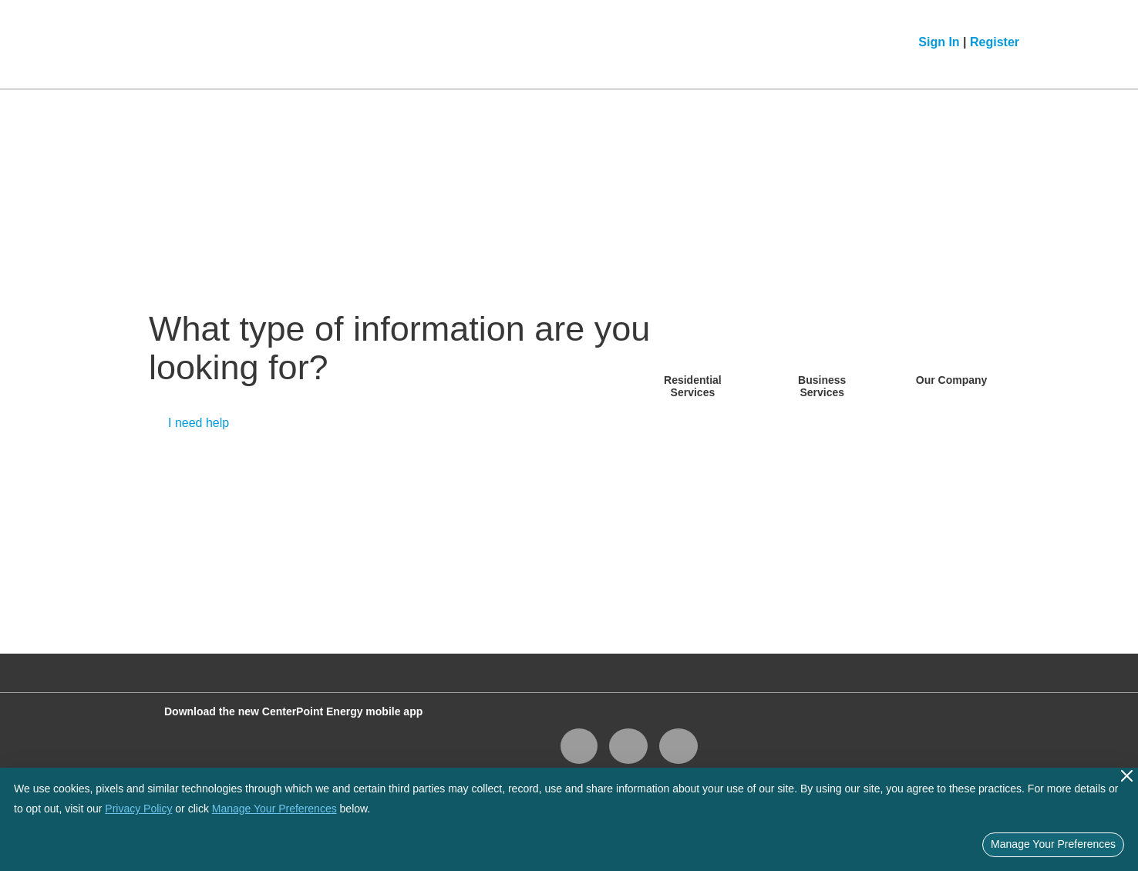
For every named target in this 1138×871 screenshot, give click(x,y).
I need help (198, 422)
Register (994, 42)
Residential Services (693, 386)
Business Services (822, 386)
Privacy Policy (138, 808)
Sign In (938, 42)
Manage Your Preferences (274, 808)
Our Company (952, 380)
